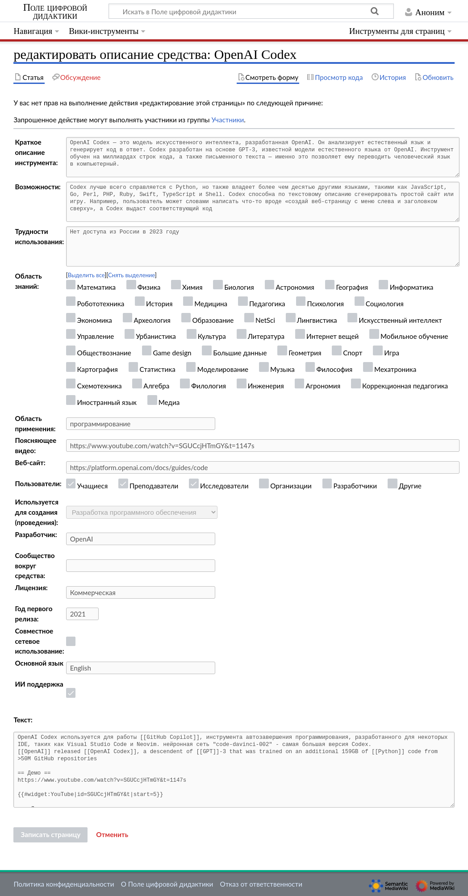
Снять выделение (131, 275)
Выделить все (86, 275)
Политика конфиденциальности (63, 884)
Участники (227, 120)
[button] (112, 834)
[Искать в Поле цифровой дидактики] (251, 11)
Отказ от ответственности (261, 884)
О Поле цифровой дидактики (167, 884)
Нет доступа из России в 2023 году (263, 246)
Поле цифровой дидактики (55, 12)
